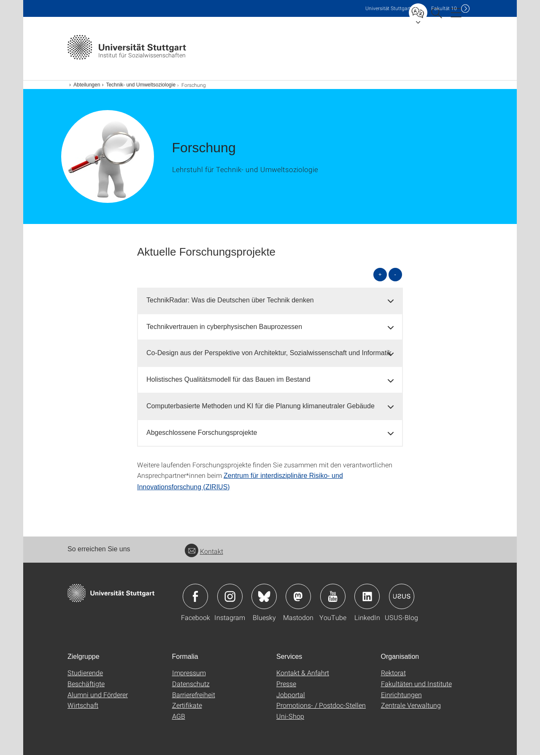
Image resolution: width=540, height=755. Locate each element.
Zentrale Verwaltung (411, 705)
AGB (178, 716)
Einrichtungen (401, 694)
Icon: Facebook (195, 596)
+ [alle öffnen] (380, 274)
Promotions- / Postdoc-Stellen (321, 705)
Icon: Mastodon (298, 596)
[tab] (270, 300)
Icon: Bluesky (264, 596)
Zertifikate (187, 705)
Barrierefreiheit (193, 694)
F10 (444, 8)
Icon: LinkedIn (367, 596)
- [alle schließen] (395, 274)
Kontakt (204, 551)
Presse (286, 683)
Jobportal (290, 694)
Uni (388, 8)
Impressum (189, 672)
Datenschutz (191, 683)
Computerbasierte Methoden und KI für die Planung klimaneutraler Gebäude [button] (260, 406)
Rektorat (393, 672)
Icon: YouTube (333, 596)
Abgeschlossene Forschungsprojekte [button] (201, 432)
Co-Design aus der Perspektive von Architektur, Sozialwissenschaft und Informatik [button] (269, 352)
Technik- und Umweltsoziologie (141, 85)
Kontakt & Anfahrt (302, 672)
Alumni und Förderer (98, 694)
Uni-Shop (290, 716)
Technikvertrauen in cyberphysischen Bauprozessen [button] (224, 326)
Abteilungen (86, 85)
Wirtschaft (83, 705)
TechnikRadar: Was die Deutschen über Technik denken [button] (230, 300)
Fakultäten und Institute (416, 683)
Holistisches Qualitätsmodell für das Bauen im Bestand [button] (228, 379)
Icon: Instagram (230, 596)
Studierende (85, 672)
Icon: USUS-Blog (401, 596)
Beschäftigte (86, 683)
